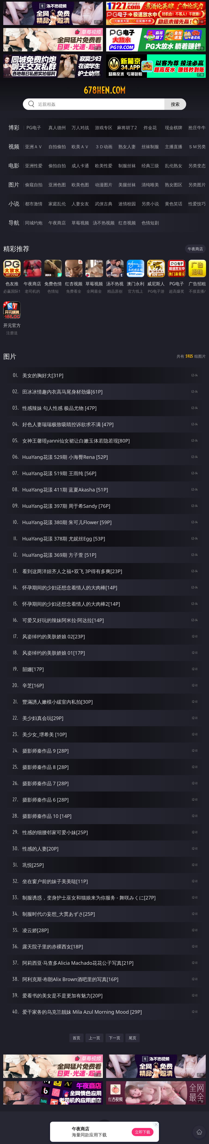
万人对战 (80, 128)
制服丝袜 (127, 166)
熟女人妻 (127, 147)
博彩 (13, 127)
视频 (13, 146)
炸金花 (150, 128)
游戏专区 (103, 128)
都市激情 (33, 204)
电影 (13, 165)
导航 (13, 222)
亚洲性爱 (33, 166)
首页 (76, 1037)
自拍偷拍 (57, 147)
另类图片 (197, 185)
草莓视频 (80, 223)
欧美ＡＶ (80, 147)
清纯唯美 (150, 185)
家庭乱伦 (57, 204)
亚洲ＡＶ (33, 147)
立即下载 (142, 1131)
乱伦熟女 (173, 166)
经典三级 (150, 166)
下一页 (114, 1037)
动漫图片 (103, 185)
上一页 (94, 1037)
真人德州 (57, 128)
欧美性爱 (103, 166)
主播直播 (173, 147)
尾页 (132, 1037)
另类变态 (197, 166)
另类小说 (150, 204)
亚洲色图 (57, 185)
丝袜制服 (150, 147)
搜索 (175, 104)
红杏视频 (127, 223)
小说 (13, 203)
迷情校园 (127, 204)
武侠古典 (103, 204)
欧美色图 (80, 185)
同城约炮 (33, 223)
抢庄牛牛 (197, 128)
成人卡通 (80, 166)
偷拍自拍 (57, 166)
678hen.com (104, 90)
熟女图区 (173, 185)
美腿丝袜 (127, 185)
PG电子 (33, 128)
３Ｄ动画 (103, 147)
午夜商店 (57, 223)
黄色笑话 (173, 204)
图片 (13, 184)
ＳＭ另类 (197, 147)
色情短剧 (150, 223)
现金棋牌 (173, 128)
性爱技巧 (197, 204)
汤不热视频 (104, 223)
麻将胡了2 (127, 128)
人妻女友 (80, 204)
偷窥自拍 (33, 185)
